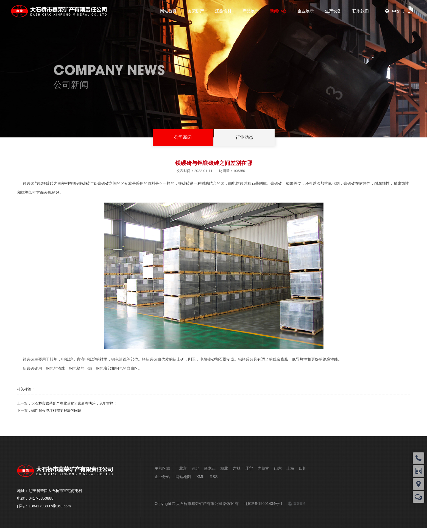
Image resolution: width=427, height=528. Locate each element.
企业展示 (305, 11)
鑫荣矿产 (196, 11)
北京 (183, 468)
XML (200, 476)
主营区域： (164, 468)
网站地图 (183, 476)
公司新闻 (183, 137)
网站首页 (168, 11)
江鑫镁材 (223, 11)
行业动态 (244, 137)
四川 (302, 468)
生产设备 (333, 11)
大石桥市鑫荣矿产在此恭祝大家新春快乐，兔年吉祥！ (74, 403)
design (293, 503)
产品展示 (250, 11)
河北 (195, 468)
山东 (278, 468)
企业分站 (162, 476)
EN (411, 11)
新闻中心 (278, 11)
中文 (396, 11)
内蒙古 (263, 468)
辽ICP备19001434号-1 (263, 503)
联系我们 (360, 11)
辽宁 (249, 468)
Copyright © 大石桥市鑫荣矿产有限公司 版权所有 (197, 503)
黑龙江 (210, 468)
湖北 (224, 468)
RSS (214, 476)
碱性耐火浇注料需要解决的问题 (56, 410)
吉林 (237, 468)
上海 (290, 468)
